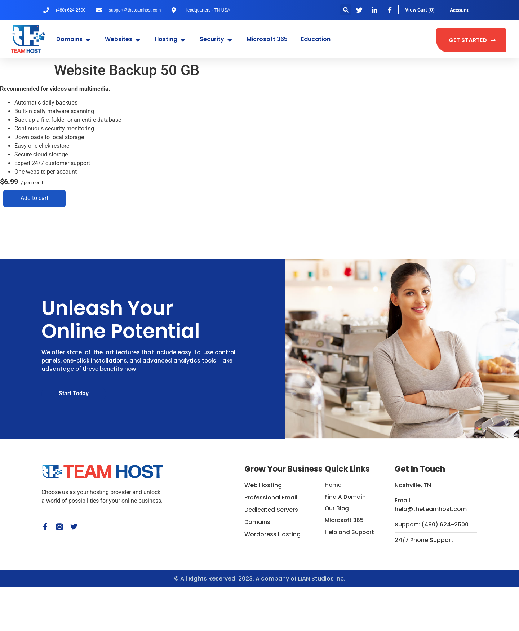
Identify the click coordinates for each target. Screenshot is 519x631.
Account (459, 10)
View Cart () (420, 10)
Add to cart (31, 198)
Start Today (74, 421)
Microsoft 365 (345, 566)
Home (333, 529)
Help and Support (350, 578)
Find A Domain (345, 541)
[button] (345, 9)
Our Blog (337, 554)
